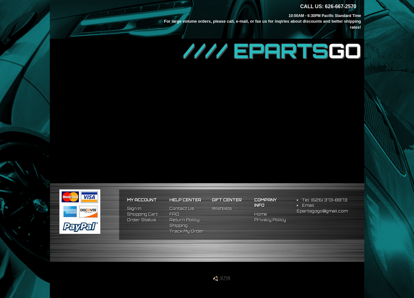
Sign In (134, 208)
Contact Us (181, 208)
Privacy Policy (270, 219)
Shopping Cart (142, 214)
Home (260, 214)
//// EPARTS (272, 51)
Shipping (178, 225)
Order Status (141, 219)
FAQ (174, 214)
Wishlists (222, 208)
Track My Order (186, 231)
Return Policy (184, 219)
